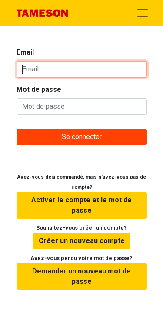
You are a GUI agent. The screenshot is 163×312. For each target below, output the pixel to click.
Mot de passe (39, 89)
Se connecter (82, 137)
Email (25, 52)
